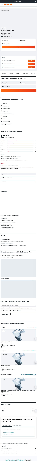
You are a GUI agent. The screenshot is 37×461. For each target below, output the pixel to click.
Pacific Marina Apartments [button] (6, 339)
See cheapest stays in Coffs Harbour (29, 348)
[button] (35, 1)
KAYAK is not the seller (19, 446)
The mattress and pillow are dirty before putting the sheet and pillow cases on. (17, 164)
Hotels (13, 457)
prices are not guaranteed (25, 442)
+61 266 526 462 (4, 32)
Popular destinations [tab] (17, 423)
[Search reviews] (19, 172)
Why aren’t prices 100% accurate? (19, 451)
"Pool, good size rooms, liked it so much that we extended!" (14, 158)
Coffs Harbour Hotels (19, 458)
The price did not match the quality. (9, 163)
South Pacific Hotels (19, 457)
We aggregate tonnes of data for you (19, 448)
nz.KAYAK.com (8, 457)
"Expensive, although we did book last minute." (11, 166)
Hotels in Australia (27, 457)
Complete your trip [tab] (7, 423)
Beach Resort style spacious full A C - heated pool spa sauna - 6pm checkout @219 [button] (18, 388)
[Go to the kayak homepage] (8, 4)
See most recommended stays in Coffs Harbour (28, 373)
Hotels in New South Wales (10, 458)
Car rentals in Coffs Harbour (8, 430)
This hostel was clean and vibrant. (9, 156)
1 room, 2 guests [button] (6, 41)
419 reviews (9, 34)
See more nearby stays (31, 325)
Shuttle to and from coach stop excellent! (11, 154)
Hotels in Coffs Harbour (7, 432)
